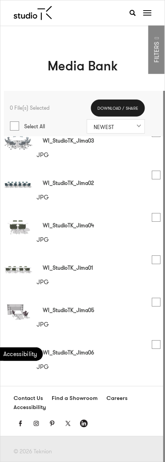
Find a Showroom (75, 398)
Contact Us (28, 398)
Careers (117, 398)
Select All (34, 126)
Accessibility (30, 408)
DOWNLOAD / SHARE (117, 108)
